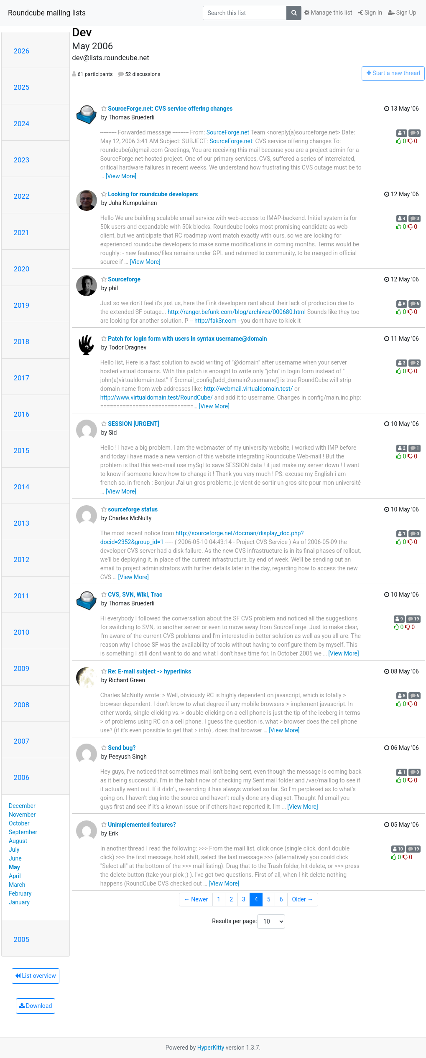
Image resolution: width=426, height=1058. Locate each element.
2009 (22, 668)
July (14, 849)
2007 (22, 741)
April (15, 876)
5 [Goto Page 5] (268, 899)
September (23, 832)
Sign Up (402, 12)
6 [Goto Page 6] (281, 899)
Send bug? (118, 747)
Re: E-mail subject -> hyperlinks (146, 671)
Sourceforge (120, 279)
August (18, 841)
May (14, 867)
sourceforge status (129, 509)
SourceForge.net (228, 132)
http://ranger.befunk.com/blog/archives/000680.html (237, 312)
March (17, 884)
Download (35, 1005)
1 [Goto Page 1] (218, 899)
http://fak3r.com (215, 320)
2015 (22, 450)
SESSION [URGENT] (130, 423)
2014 (22, 487)
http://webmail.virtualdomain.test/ (248, 388)
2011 (22, 596)
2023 (22, 160)
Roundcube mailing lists (47, 13)
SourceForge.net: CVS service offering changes (167, 108)
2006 (22, 777)
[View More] (121, 176)
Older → (303, 899)
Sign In (370, 12)
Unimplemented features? (138, 824)
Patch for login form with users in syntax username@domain (184, 338)
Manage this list (328, 12)
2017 (22, 378)
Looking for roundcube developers (149, 194)
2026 (22, 51)
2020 (22, 269)
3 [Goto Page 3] (243, 899)
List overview (35, 975)
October (19, 823)
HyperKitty (210, 1047)
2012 (22, 559)
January (19, 902)
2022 (22, 196)
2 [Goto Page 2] (231, 899)
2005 (22, 939)
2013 (22, 523)
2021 (22, 232)
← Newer (196, 899)
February (20, 893)
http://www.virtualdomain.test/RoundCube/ (156, 397)
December (22, 805)
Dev (82, 32)
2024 (22, 123)
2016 (22, 414)
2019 (22, 305)
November (22, 814)
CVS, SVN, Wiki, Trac (132, 594)
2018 (22, 341)
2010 (22, 632)
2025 (22, 87)
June (15, 858)
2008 (22, 705)
